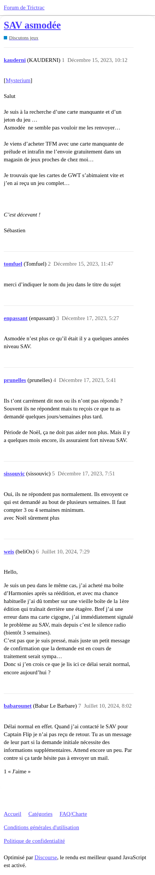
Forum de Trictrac (24, 8)
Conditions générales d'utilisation (41, 827)
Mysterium (18, 80)
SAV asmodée (32, 25)
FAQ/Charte (73, 814)
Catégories (40, 814)
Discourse (46, 857)
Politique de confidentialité (34, 841)
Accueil (12, 814)
